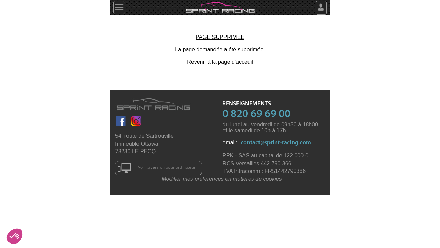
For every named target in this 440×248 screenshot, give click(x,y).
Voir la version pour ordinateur (157, 168)
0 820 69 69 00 (256, 114)
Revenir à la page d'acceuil (220, 62)
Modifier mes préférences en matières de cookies (222, 179)
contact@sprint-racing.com (276, 143)
